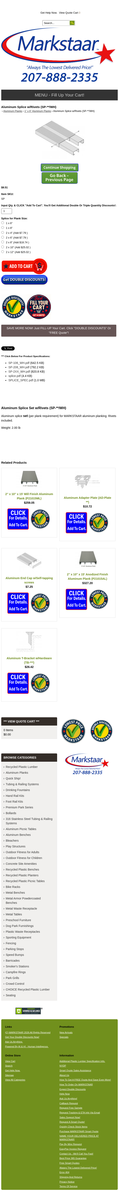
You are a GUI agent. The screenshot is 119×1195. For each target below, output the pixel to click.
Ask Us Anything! (68, 1098)
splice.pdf (14, 376)
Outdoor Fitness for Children (24, 858)
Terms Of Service (68, 1186)
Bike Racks (13, 887)
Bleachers (12, 840)
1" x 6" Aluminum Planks (37, 111)
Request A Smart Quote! (72, 1122)
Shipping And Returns (70, 1177)
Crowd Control (15, 983)
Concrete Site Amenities (21, 863)
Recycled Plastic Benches (22, 869)
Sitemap (9, 1075)
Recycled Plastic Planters (22, 875)
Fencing (11, 943)
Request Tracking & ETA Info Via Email (79, 1112)
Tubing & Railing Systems (22, 784)
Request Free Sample (70, 1108)
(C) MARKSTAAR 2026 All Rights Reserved (27, 1032)
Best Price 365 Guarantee (72, 1158)
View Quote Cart (69, 12)
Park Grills (12, 978)
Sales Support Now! (69, 1117)
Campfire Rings (16, 972)
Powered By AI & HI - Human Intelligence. (27, 1046)
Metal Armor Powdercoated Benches (23, 900)
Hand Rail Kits (15, 795)
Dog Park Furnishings (20, 926)
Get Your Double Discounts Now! (22, 1037)
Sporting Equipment (18, 937)
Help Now (64, 1094)
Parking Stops (15, 949)
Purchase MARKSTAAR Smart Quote (78, 1131)
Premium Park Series (19, 807)
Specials (63, 1037)
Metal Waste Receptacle (21, 908)
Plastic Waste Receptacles (23, 931)
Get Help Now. (49, 12)
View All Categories (15, 1080)
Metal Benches (15, 892)
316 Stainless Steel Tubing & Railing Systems (29, 821)
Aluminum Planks (12, 111)
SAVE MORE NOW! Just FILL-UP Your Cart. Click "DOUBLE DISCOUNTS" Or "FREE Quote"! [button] (59, 330)
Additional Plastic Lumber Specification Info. (82, 1061)
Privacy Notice (66, 1182)
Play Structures (15, 846)
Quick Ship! (13, 778)
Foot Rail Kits (14, 801)
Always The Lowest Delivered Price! (78, 1167)
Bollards (11, 813)
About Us (64, 1075)
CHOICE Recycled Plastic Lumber (28, 989)
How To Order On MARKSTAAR (76, 1084)
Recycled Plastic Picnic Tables (25, 881)
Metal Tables (14, 914)
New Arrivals (65, 1032)
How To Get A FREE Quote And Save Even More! (85, 1080)
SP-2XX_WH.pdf (19, 371)
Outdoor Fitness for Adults (22, 852)
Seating (11, 995)
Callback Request (68, 1103)
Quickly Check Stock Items (73, 1126)
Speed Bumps (15, 954)
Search (9, 1065)
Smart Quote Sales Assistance (75, 1070)
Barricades (13, 960)
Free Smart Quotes (69, 1163)
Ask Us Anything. (14, 1042)
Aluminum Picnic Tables (21, 829)
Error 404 (64, 1172)
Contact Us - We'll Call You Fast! (76, 1153)
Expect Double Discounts (72, 1089)
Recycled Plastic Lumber (22, 767)
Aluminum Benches (18, 834)
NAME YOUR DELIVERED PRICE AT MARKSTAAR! (79, 1138)
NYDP (62, 1065)
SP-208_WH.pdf (18, 367)
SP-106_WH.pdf (18, 363)
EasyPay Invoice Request (72, 1149)
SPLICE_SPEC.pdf (20, 380)
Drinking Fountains (18, 790)
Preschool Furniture (18, 920)
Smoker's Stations (17, 966)
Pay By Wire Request (70, 1144)
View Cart (10, 1061)
